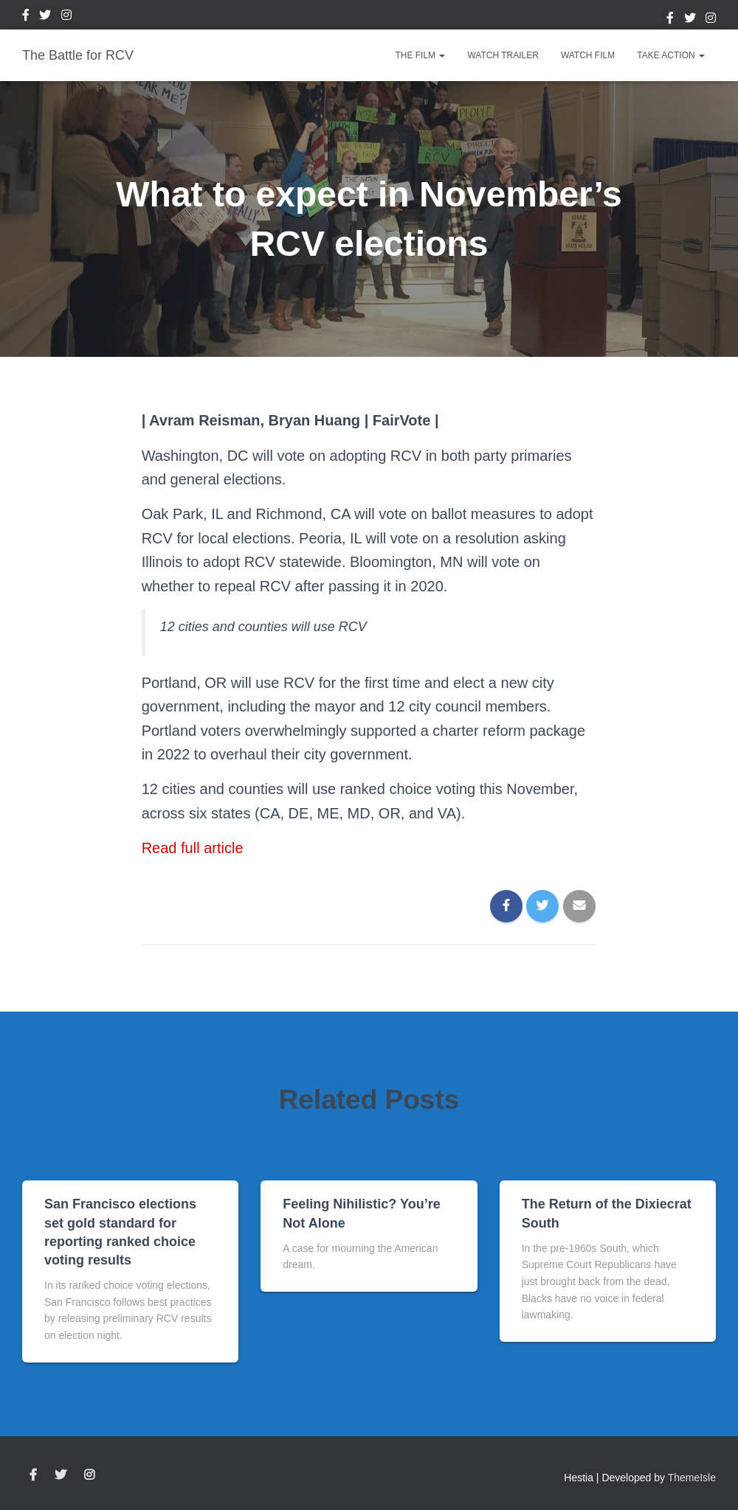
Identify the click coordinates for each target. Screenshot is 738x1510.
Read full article (193, 848)
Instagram (66, 17)
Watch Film (588, 55)
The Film (420, 55)
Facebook (26, 17)
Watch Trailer (502, 55)
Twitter (45, 17)
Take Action (671, 55)
